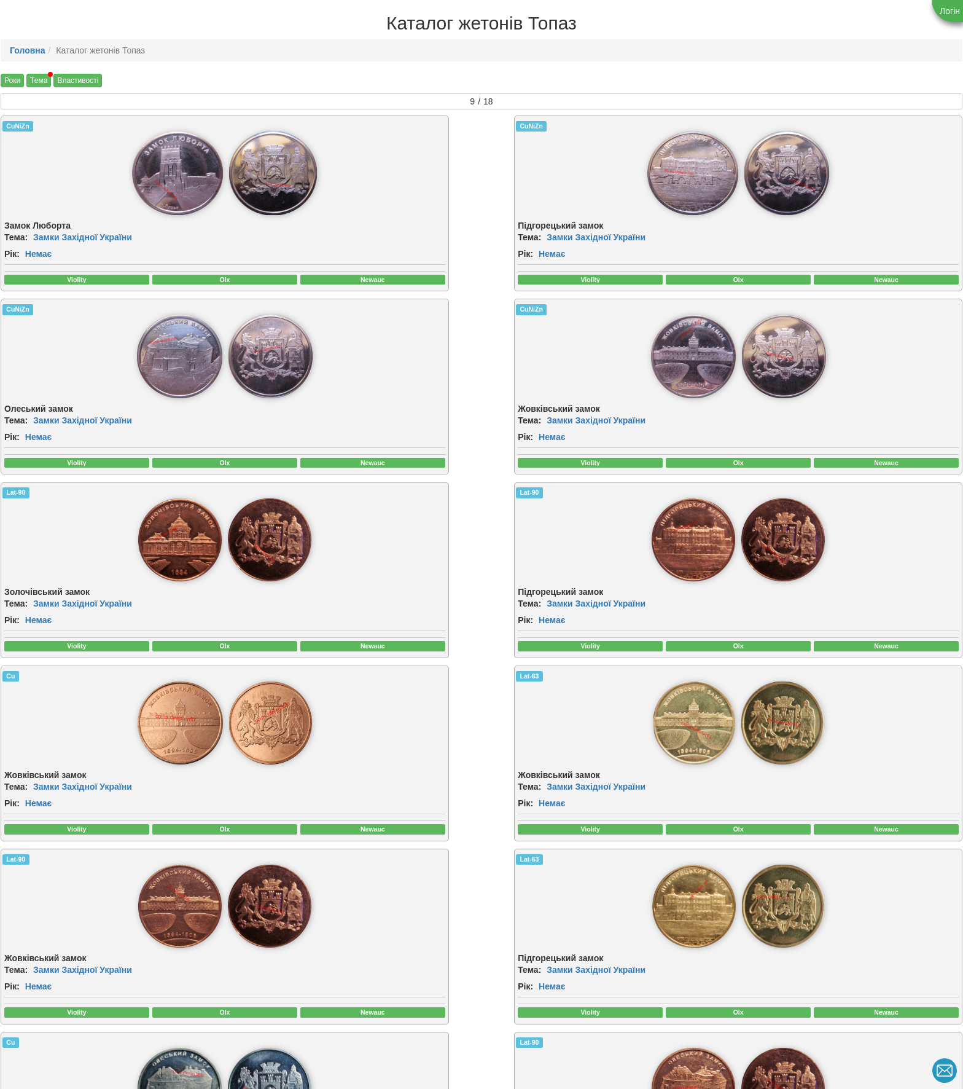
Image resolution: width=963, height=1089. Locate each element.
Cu (496, 314)
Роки (12, 80)
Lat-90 (15, 314)
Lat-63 (744, 314)
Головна (27, 50)
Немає (38, 256)
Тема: (16, 239)
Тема (38, 80)
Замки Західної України (82, 240)
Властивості (77, 80)
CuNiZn (17, 126)
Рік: (12, 256)
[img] (68, 175)
